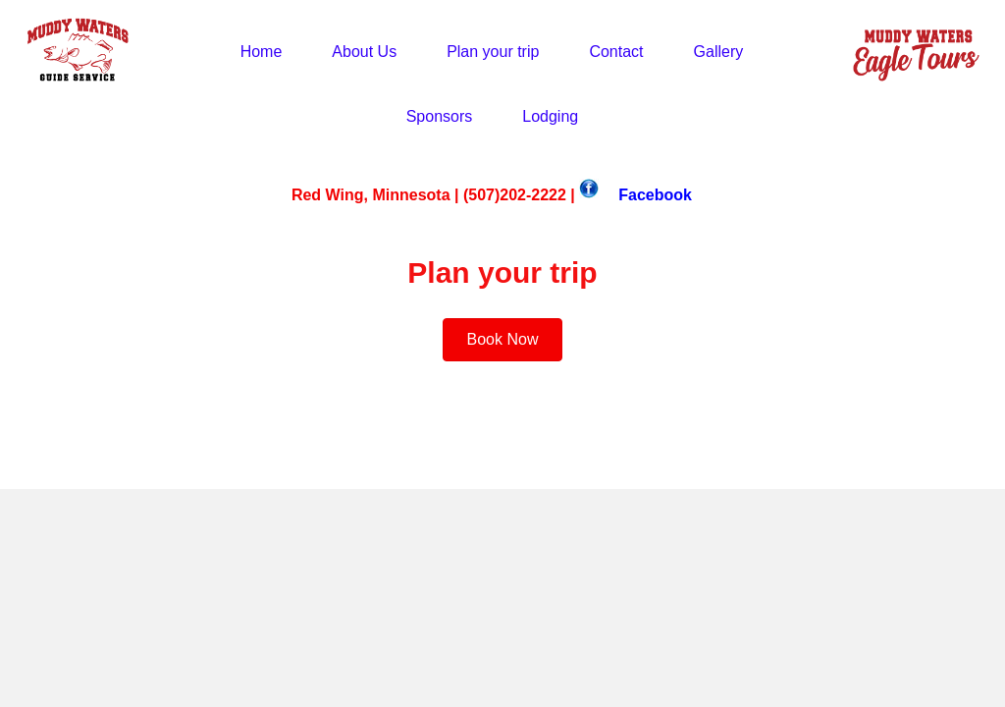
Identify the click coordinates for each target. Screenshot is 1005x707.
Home (261, 51)
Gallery (719, 51)
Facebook (655, 195)
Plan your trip (493, 51)
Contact (616, 51)
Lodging (550, 116)
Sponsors (439, 116)
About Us (364, 51)
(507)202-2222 (514, 195)
